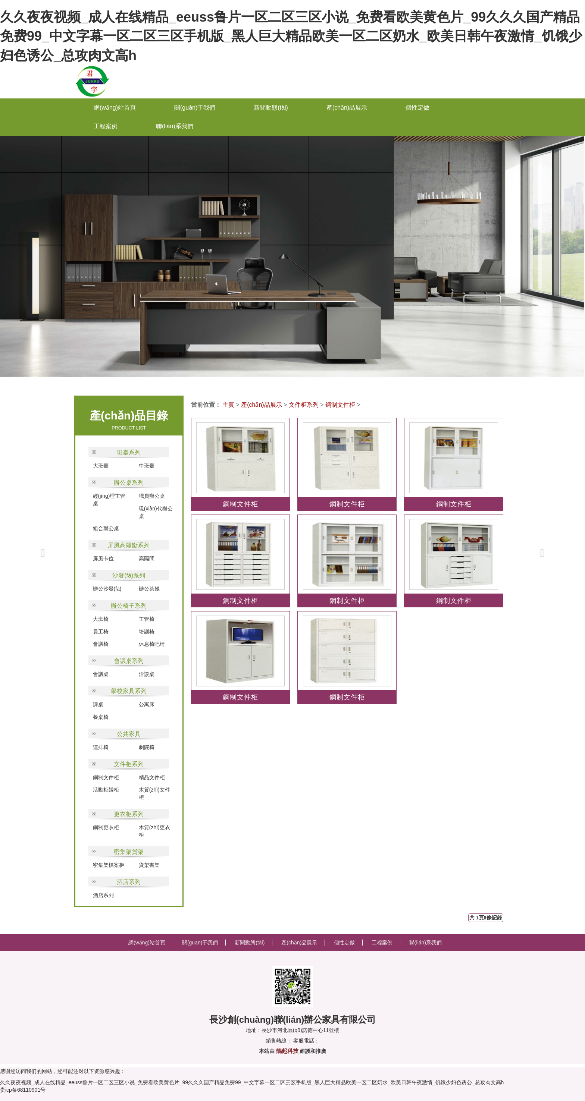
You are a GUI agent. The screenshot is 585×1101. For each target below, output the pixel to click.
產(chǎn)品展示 (261, 405)
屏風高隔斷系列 (129, 545)
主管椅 (146, 619)
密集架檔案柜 (108, 865)
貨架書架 (149, 865)
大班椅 (101, 619)
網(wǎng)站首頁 (115, 107)
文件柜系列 (129, 764)
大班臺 (101, 466)
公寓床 (146, 704)
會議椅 (101, 644)
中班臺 (146, 466)
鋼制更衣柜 (106, 827)
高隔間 (146, 558)
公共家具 (129, 734)
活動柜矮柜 (106, 790)
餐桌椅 (101, 717)
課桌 (98, 704)
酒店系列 (129, 882)
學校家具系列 (129, 691)
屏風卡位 (103, 558)
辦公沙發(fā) (107, 589)
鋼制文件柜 (106, 777)
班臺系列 (129, 452)
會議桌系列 (129, 661)
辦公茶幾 (149, 589)
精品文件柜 (152, 777)
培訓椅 (146, 632)
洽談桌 (146, 674)
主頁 (228, 405)
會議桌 (101, 674)
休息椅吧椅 (152, 644)
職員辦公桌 (152, 496)
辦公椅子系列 (129, 606)
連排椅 (101, 747)
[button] (29, 550)
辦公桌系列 (129, 482)
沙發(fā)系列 (128, 575)
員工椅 (101, 632)
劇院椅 (146, 747)
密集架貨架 (129, 852)
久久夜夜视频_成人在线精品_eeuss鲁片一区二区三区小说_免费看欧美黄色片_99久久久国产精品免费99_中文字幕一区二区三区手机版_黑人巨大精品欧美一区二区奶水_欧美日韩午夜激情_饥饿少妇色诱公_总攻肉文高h (291, 36)
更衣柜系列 (129, 814)
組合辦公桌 (106, 528)
